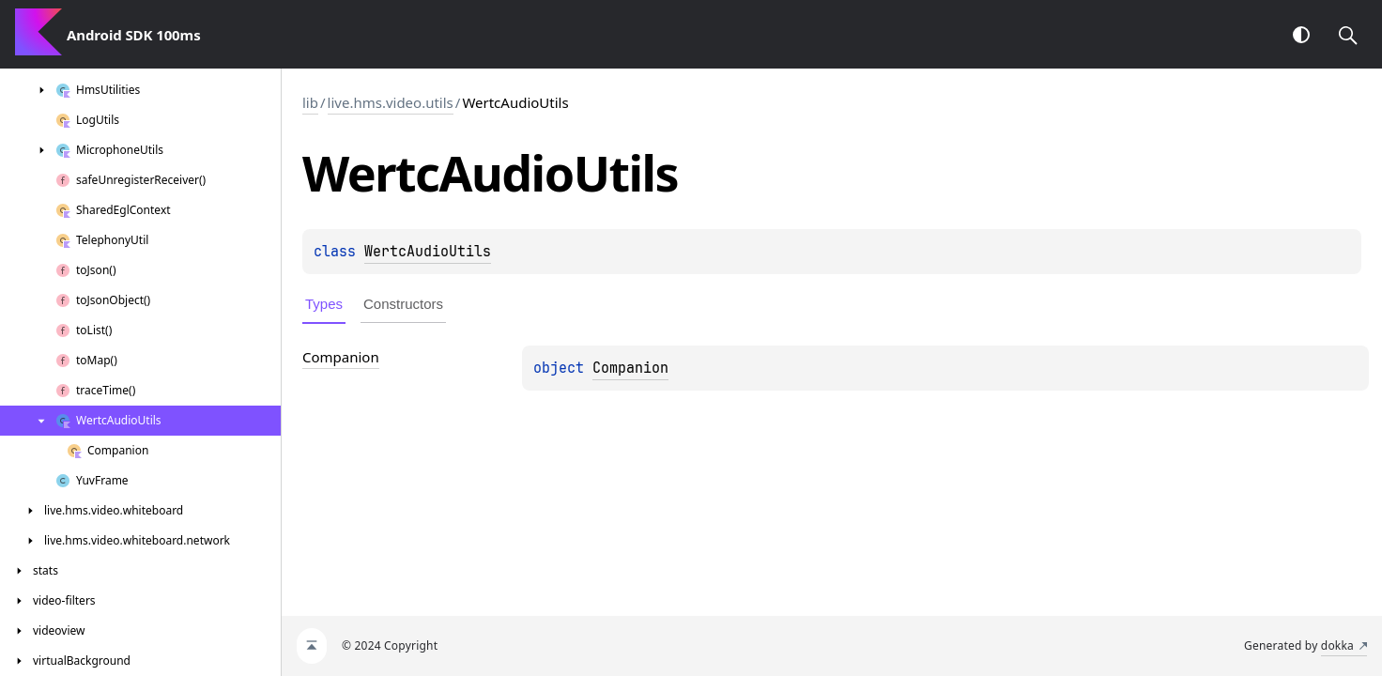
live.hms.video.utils (390, 102)
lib (310, 102)
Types (324, 304)
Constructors (403, 304)
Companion (630, 368)
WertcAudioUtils (427, 251)
